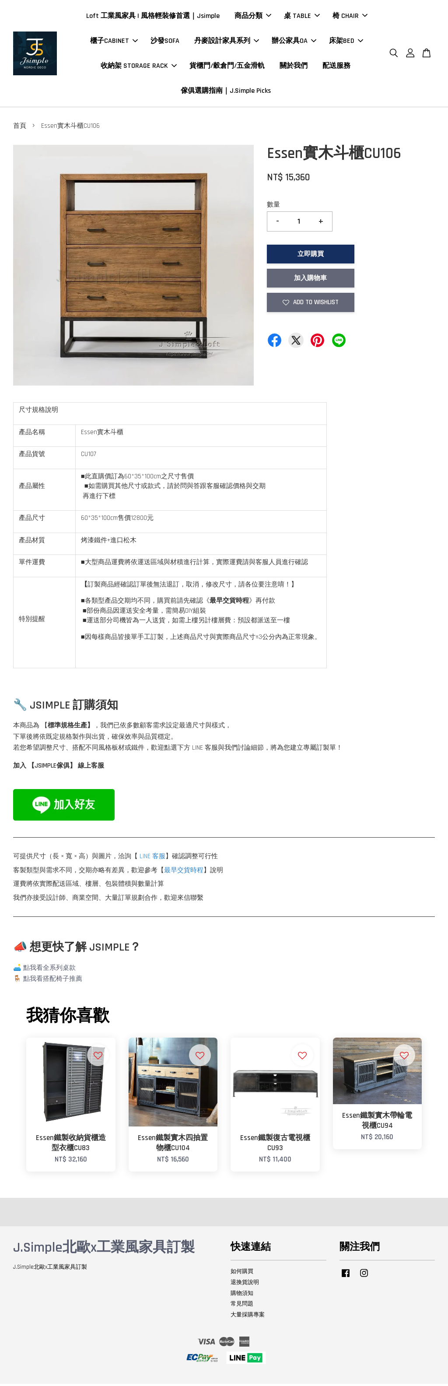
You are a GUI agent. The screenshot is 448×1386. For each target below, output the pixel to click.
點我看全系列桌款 (49, 969)
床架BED (346, 41)
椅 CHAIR (350, 16)
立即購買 (311, 256)
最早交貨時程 (183, 872)
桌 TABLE (302, 16)
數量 (273, 207)
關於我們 (294, 66)
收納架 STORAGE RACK (139, 66)
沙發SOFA (164, 41)
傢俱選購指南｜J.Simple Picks (226, 92)
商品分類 (252, 16)
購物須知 (242, 1294)
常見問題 (242, 1305)
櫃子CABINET (114, 41)
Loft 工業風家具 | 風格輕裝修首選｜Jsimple (153, 16)
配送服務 (336, 66)
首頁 (19, 128)
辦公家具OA (294, 41)
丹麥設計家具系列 (226, 41)
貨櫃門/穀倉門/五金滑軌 (227, 66)
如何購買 (242, 1273)
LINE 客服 (152, 858)
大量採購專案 (248, 1316)
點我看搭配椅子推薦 (52, 981)
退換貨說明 (245, 1284)
